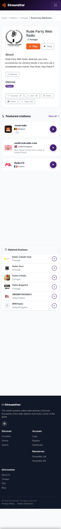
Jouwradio (20, 125)
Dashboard (37, 445)
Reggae (9, 86)
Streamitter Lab (39, 456)
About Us (6, 475)
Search (5, 445)
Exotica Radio (19, 275)
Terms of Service (25, 504)
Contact (5, 479)
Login (34, 436)
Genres (5, 441)
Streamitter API (39, 461)
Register (36, 441)
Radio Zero (18, 266)
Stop (47, 46)
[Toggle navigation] (55, 5)
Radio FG (19, 163)
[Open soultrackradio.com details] (8, 147)
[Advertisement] (30, 211)
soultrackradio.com (25, 143)
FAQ (4, 483)
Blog (4, 488)
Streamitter (11, 404)
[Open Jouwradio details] (8, 129)
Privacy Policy (8, 504)
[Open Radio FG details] (8, 164)
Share (47, 96)
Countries (6, 436)
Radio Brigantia (20, 285)
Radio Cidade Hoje (21, 257)
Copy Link (27, 101)
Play (33, 46)
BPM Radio (17, 304)
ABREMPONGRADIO (22, 294)
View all (54, 116)
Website (12, 74)
